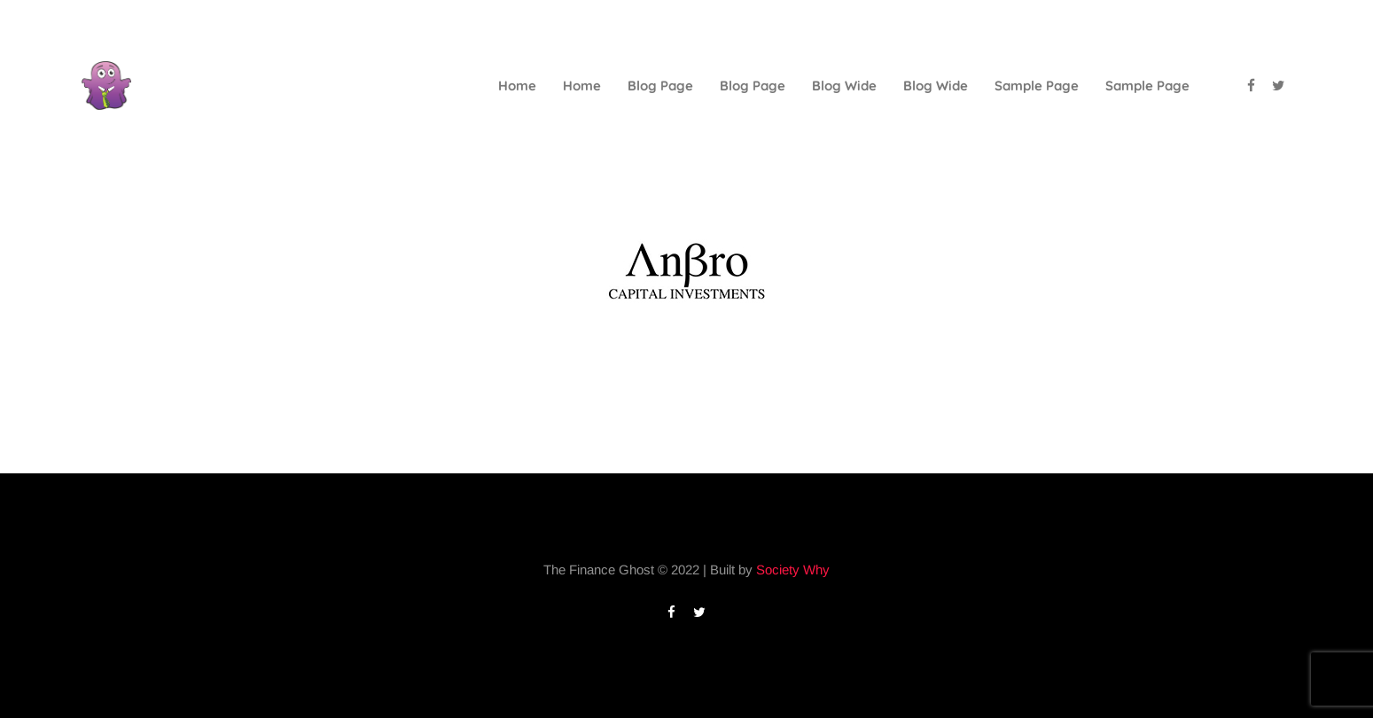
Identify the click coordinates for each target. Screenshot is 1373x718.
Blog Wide (844, 85)
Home (517, 85)
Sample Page (1037, 85)
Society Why (793, 569)
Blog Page (660, 85)
